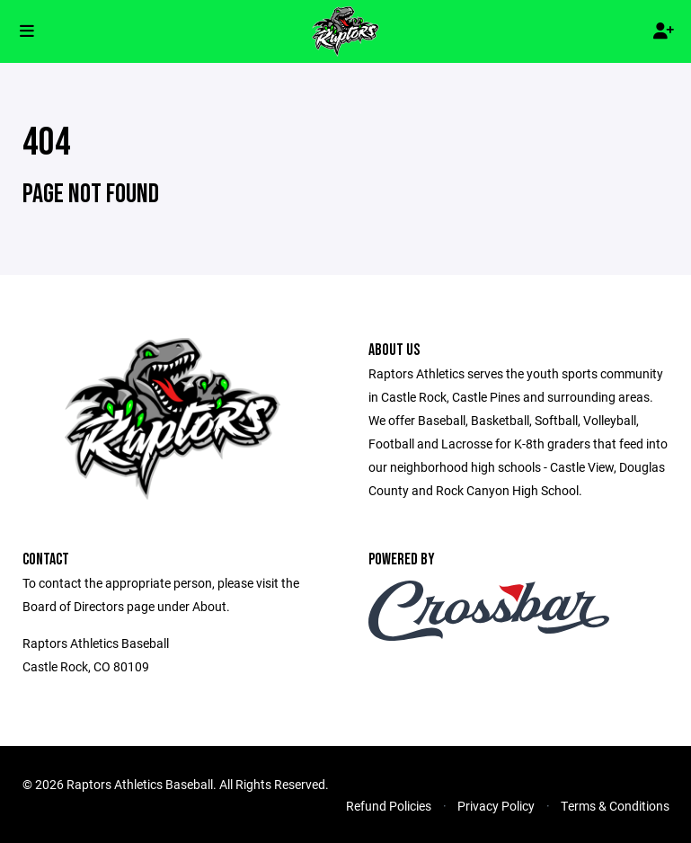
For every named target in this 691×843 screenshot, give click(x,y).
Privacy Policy (496, 805)
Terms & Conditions (615, 805)
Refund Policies (388, 805)
